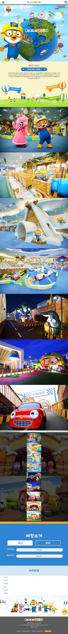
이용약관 (18, 631)
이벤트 (5, 587)
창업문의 (6, 590)
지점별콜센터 (48, 631)
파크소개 (6, 577)
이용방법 (6, 583)
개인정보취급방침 (26, 631)
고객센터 (6, 593)
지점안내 (6, 580)
